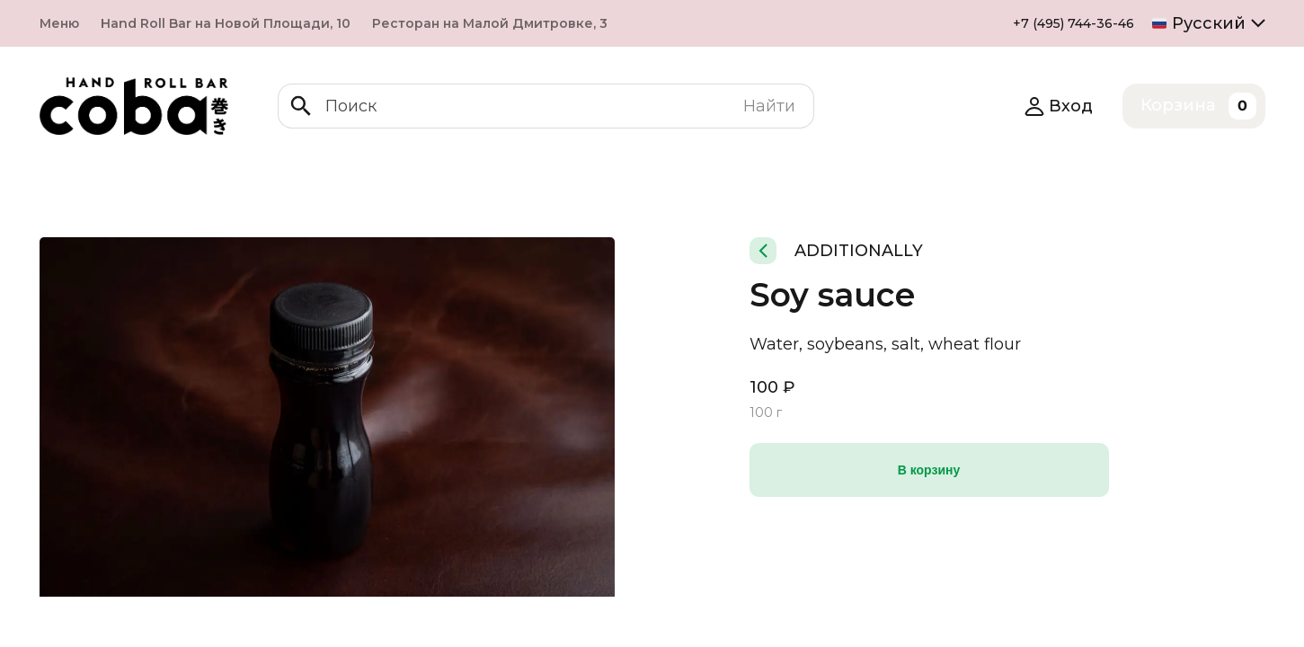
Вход (1058, 106)
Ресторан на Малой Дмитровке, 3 (490, 23)
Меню (59, 23)
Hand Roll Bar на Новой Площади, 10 (225, 23)
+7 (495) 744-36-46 (1073, 23)
